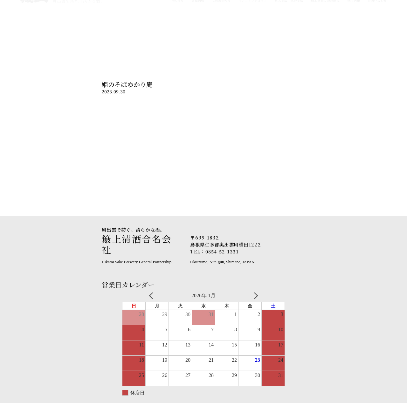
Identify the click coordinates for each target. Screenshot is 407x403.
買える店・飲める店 (289, 30)
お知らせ (177, 30)
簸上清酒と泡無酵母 (325, 30)
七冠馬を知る (221, 30)
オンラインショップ (252, 30)
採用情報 (353, 30)
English (381, 10)
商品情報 (197, 30)
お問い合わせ (377, 30)
